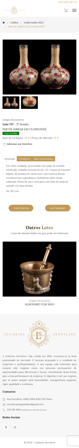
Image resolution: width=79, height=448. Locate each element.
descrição (9, 158)
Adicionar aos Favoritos (17, 144)
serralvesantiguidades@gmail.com (25, 404)
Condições (24, 158)
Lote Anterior (21, 208)
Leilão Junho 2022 (34, 22)
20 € (27, 137)
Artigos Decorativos (39, 300)
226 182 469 (13, 409)
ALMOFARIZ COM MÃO (39, 304)
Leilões (14, 22)
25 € (56, 137)
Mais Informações (43, 158)
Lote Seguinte (57, 208)
